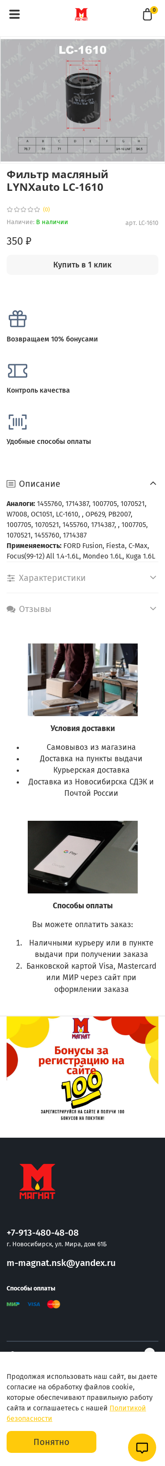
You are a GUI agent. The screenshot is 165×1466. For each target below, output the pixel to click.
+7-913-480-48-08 (43, 1232)
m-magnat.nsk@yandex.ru (61, 1263)
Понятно (51, 1442)
